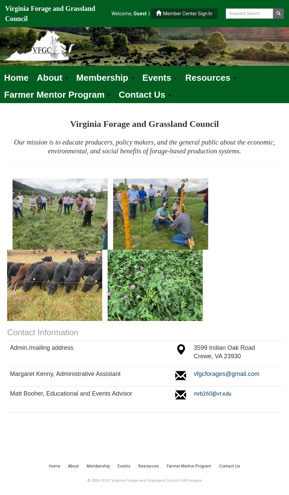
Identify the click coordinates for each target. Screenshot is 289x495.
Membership (105, 78)
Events (159, 78)
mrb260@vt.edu (212, 394)
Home (16, 78)
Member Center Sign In (184, 13)
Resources (210, 78)
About (52, 78)
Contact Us (145, 95)
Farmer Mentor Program (57, 95)
